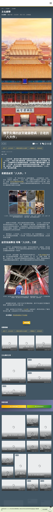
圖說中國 (10, 14)
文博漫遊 (28, 14)
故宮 (4, 148)
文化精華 (8, 8)
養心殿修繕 (43, 255)
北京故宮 (10, 148)
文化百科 (16, 14)
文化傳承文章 (6, 355)
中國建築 (32, 148)
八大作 (26, 309)
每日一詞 (22, 14)
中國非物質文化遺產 (21, 148)
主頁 (2, 8)
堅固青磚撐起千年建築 (20, 315)
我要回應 (26, 322)
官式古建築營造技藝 (17, 181)
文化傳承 (14, 8)
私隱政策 (33, 508)
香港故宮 (39, 148)
